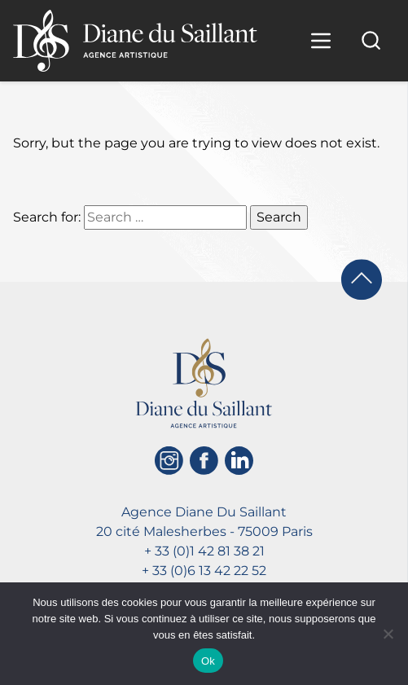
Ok (208, 661)
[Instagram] (169, 460)
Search (279, 217)
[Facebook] (204, 460)
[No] (387, 634)
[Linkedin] (239, 460)
